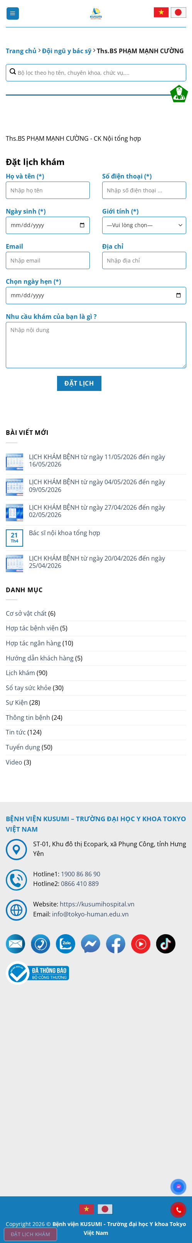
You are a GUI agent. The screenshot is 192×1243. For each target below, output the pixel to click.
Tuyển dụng (23, 747)
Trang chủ (21, 51)
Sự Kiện (17, 702)
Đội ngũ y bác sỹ (66, 51)
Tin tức (16, 732)
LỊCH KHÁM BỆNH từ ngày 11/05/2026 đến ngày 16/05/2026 (97, 460)
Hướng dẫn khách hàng (40, 658)
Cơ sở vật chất (26, 613)
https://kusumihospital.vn (97, 904)
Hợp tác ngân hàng (33, 643)
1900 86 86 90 (80, 874)
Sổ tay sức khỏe (28, 688)
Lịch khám (20, 673)
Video (14, 762)
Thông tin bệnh (28, 717)
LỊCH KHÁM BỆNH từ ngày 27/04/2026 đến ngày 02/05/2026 (97, 511)
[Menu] (13, 13)
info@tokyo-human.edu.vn (90, 914)
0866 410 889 (80, 883)
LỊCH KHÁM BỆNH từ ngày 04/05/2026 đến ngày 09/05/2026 (97, 485)
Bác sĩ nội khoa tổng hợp (64, 533)
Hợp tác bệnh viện (32, 628)
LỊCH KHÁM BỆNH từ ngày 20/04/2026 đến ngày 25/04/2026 (97, 562)
